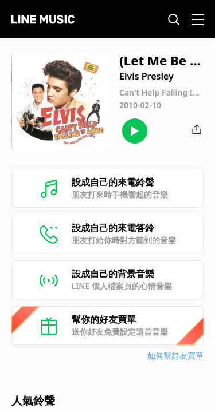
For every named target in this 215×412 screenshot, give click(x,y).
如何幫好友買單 (175, 355)
